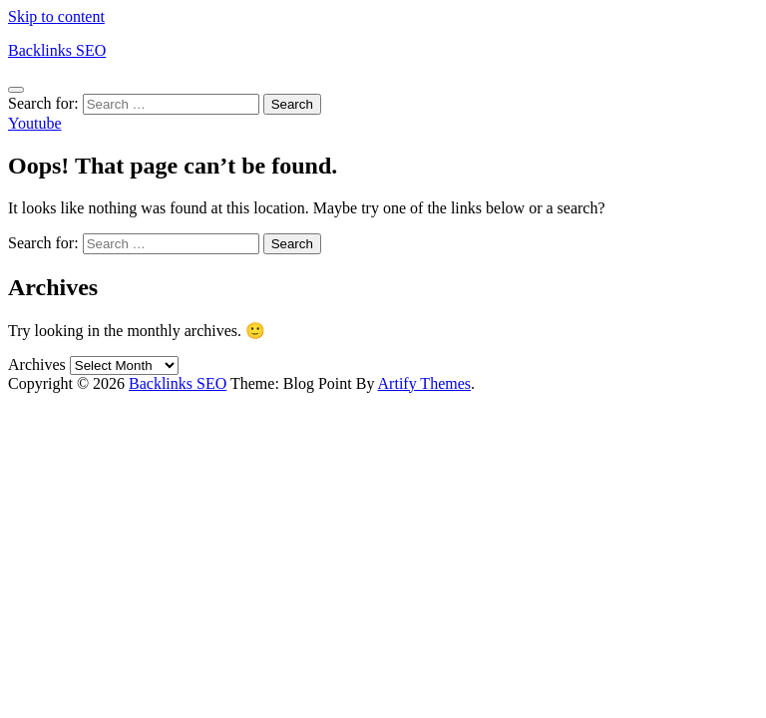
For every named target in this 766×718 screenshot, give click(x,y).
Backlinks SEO (57, 50)
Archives (37, 364)
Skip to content (56, 16)
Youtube (35, 123)
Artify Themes (424, 383)
